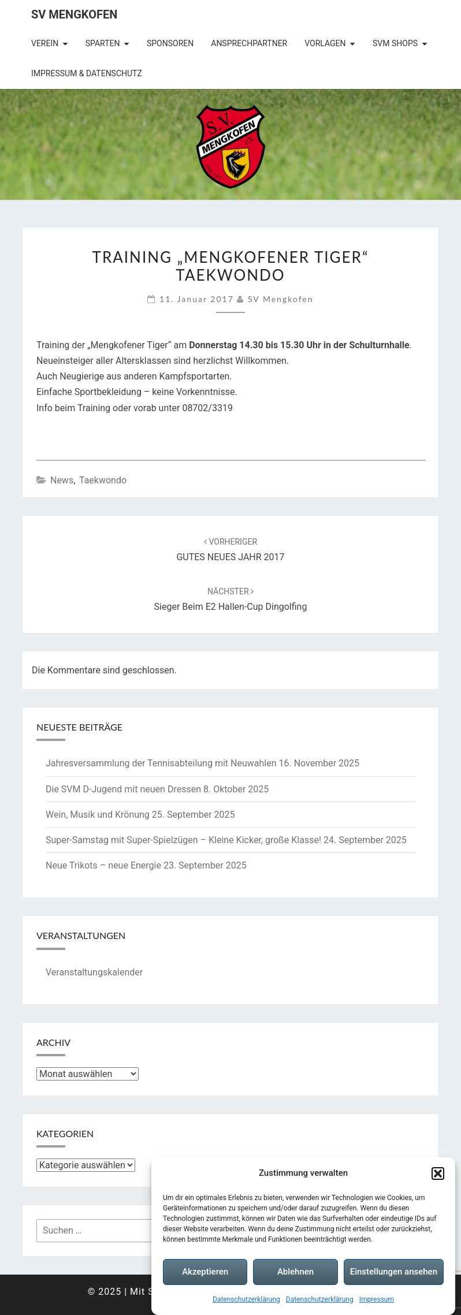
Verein (44, 43)
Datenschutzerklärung (246, 1300)
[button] (438, 1174)
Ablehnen (295, 1272)
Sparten (102, 43)
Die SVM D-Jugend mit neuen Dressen (123, 789)
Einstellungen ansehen (393, 1272)
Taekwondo (103, 480)
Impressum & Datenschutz (86, 73)
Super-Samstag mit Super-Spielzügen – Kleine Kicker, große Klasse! (183, 840)
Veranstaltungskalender (94, 972)
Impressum (376, 1300)
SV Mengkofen (74, 14)
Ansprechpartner (249, 43)
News (61, 480)
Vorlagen (324, 43)
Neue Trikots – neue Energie (103, 865)
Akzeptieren (205, 1272)
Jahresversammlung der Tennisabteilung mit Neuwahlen (161, 763)
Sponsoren (170, 43)
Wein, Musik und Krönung (98, 814)
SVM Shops (395, 43)
